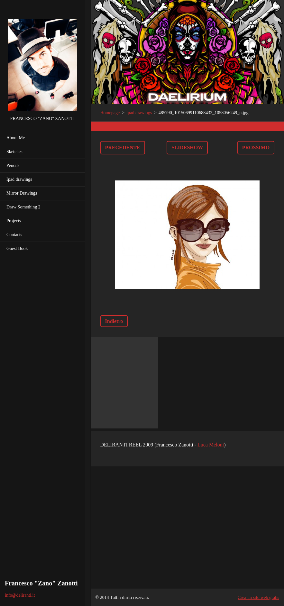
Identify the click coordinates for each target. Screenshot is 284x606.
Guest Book (17, 248)
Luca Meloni (210, 444)
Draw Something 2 (23, 207)
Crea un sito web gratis (258, 597)
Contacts (14, 234)
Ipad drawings (19, 179)
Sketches (14, 151)
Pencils (12, 165)
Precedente (122, 147)
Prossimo (256, 147)
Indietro (114, 321)
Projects (13, 220)
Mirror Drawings (21, 193)
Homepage (110, 112)
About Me (15, 137)
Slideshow (187, 147)
